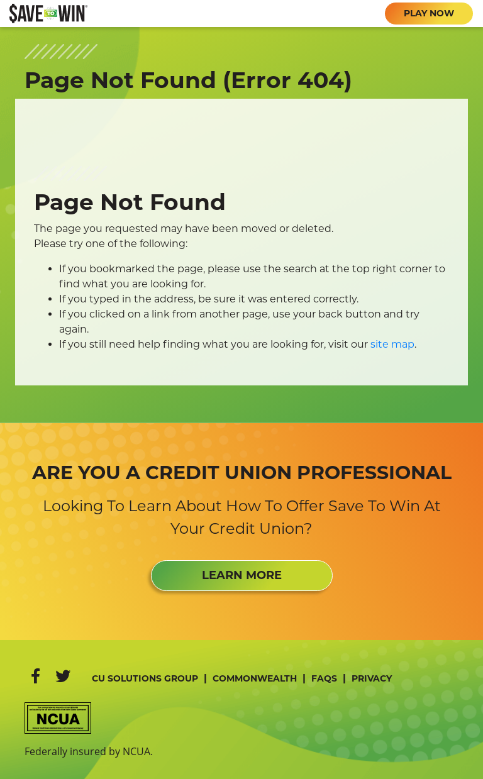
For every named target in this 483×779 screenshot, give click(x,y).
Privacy (372, 678)
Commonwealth (255, 678)
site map (392, 344)
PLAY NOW (429, 13)
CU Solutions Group (145, 678)
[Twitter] (62, 676)
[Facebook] (35, 676)
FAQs (324, 678)
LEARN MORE (242, 575)
